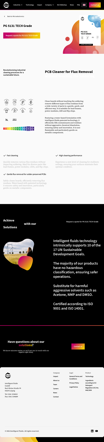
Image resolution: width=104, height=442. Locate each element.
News (55, 393)
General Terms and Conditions (75, 377)
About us (56, 380)
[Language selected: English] (84, 5)
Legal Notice (73, 387)
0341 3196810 (12, 394)
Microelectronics (18, 16)
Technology (89, 376)
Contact (56, 397)
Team (55, 384)
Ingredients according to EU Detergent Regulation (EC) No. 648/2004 (92, 385)
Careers (55, 389)
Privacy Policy (74, 383)
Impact (55, 376)
